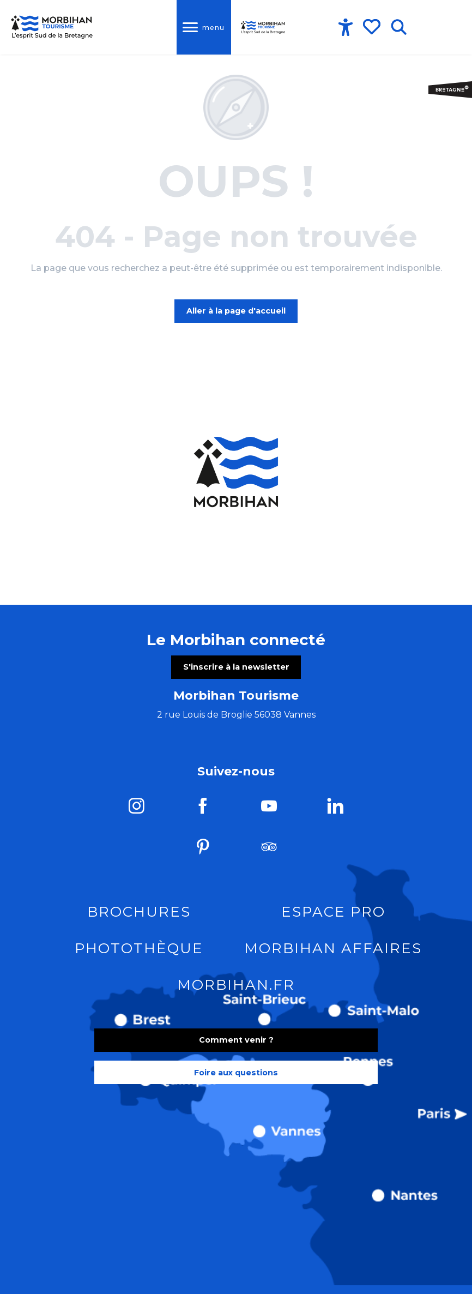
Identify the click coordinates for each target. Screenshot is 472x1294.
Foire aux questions (236, 1074)
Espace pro (333, 913)
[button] (399, 27)
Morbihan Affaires (333, 950)
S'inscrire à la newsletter (236, 668)
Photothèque (139, 950)
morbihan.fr (236, 986)
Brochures (139, 913)
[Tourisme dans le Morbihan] (52, 27)
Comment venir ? (236, 1041)
